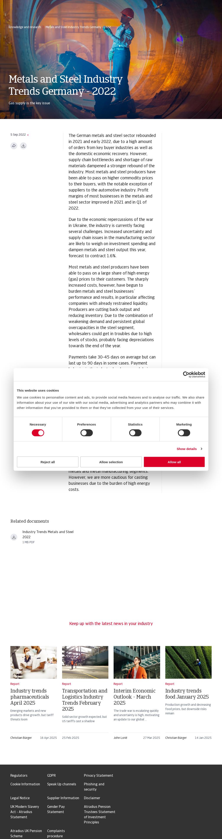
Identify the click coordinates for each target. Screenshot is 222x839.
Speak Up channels (61, 784)
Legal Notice (20, 798)
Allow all (174, 462)
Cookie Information (25, 784)
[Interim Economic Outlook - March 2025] (137, 695)
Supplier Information (63, 798)
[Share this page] (13, 145)
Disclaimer (92, 798)
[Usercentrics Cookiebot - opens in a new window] (186, 374)
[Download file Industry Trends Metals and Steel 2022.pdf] (13, 537)
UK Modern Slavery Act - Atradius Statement (24, 812)
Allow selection (111, 462)
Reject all (48, 462)
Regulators (18, 776)
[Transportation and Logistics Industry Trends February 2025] (85, 695)
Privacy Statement (98, 776)
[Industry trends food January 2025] (188, 695)
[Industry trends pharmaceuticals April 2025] (33, 695)
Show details (187, 449)
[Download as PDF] (23, 145)
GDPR (51, 776)
